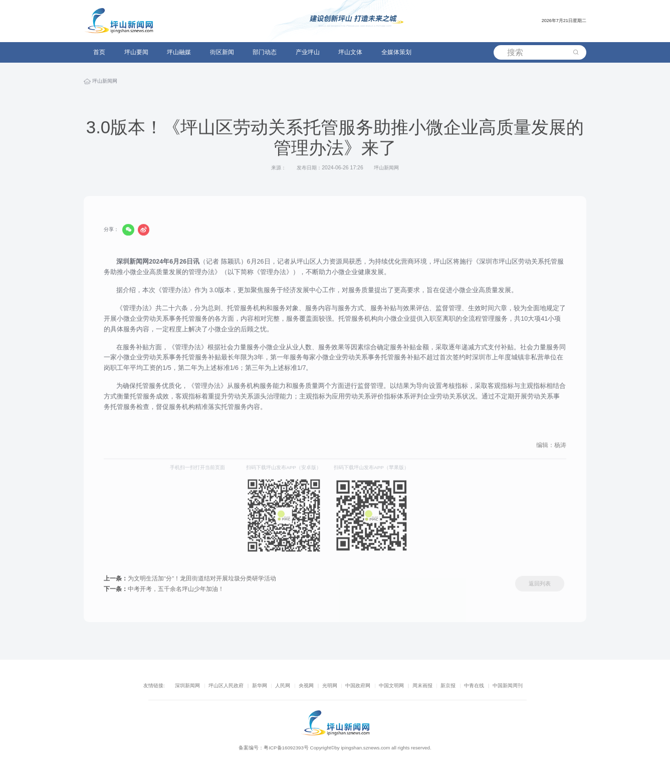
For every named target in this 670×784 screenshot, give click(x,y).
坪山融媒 (179, 52)
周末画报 (422, 685)
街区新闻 (222, 52)
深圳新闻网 (187, 685)
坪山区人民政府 (226, 685)
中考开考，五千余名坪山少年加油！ (164, 590)
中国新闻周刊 (508, 685)
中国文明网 (391, 685)
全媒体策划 (396, 52)
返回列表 (540, 585)
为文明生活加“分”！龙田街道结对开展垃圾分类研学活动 (190, 579)
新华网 (259, 685)
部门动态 (265, 52)
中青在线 (474, 685)
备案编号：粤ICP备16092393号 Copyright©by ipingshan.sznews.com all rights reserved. (335, 747)
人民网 (282, 685)
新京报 (448, 685)
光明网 (329, 685)
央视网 (306, 685)
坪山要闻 (136, 52)
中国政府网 (357, 685)
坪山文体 (350, 52)
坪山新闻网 (104, 82)
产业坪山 (308, 52)
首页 (99, 52)
